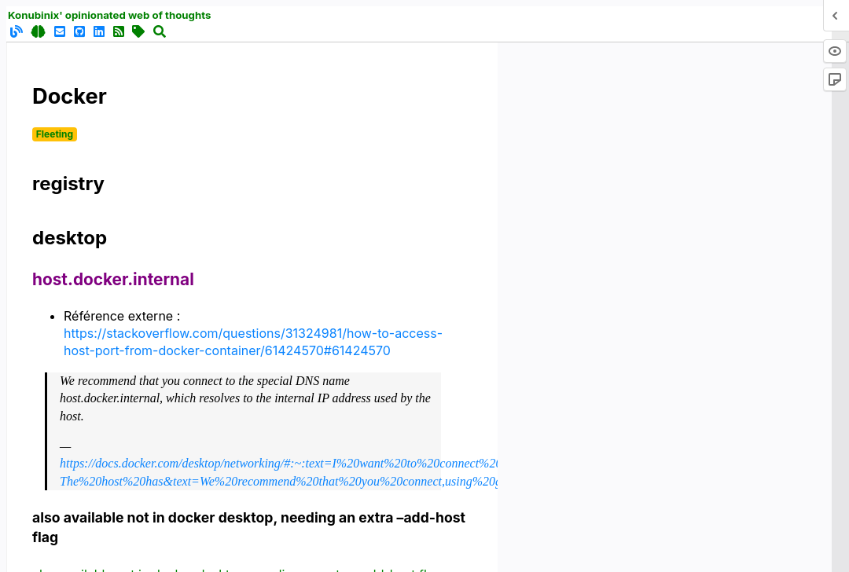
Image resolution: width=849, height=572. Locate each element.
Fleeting (54, 134)
